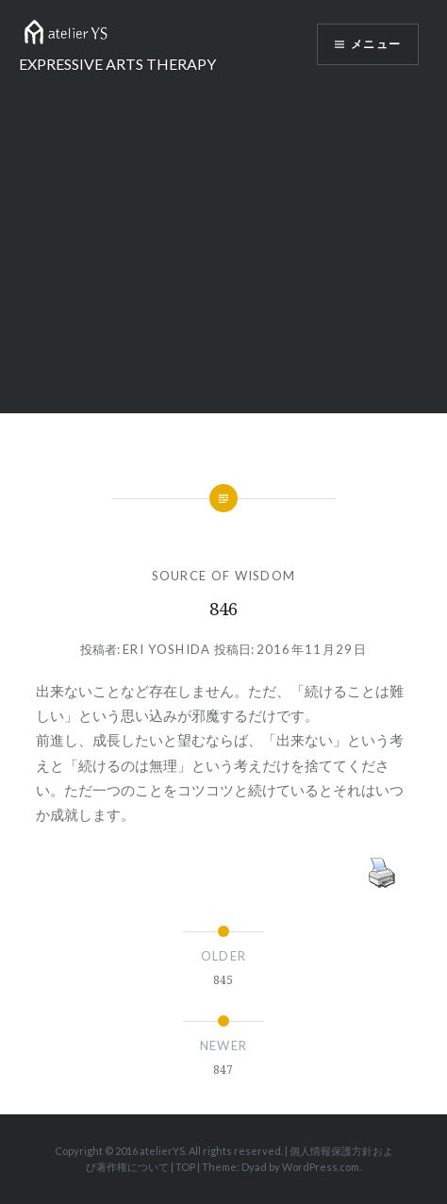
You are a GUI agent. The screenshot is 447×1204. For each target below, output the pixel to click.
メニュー (376, 44)
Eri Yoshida (166, 649)
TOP (185, 1167)
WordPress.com (320, 1167)
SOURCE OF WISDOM (224, 575)
